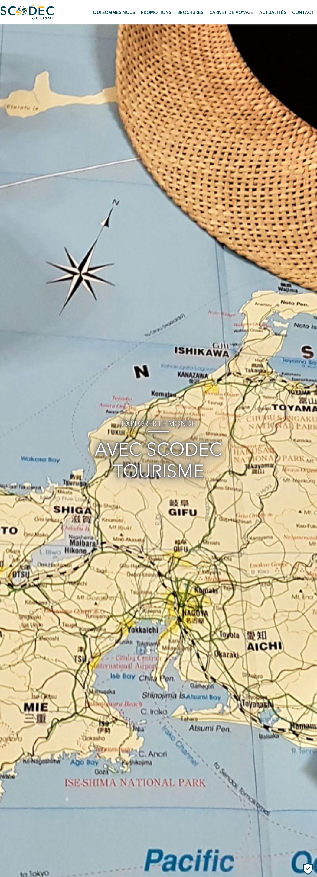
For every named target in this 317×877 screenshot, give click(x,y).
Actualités (272, 12)
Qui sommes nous (114, 12)
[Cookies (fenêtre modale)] (308, 868)
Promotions (156, 12)
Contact (303, 12)
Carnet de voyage (231, 12)
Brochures (190, 12)
